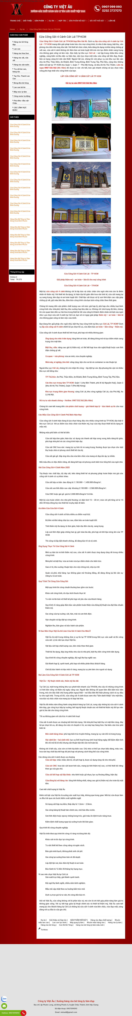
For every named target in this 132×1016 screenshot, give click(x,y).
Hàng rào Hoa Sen (21, 53)
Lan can (16, 49)
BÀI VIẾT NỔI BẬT (97, 21)
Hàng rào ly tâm (115, 922)
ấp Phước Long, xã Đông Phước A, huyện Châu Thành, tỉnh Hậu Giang (69, 1005)
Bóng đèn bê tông (21, 83)
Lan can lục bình (59, 922)
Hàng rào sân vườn (21, 65)
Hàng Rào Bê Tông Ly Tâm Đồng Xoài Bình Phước (20, 220)
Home (12, 29)
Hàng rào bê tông (48, 925)
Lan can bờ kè (19, 87)
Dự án (22, 29)
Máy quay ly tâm (77, 922)
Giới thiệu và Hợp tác (58, 920)
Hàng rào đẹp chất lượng (101, 920)
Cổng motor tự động (21, 96)
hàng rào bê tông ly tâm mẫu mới (90, 925)
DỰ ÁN (51, 21)
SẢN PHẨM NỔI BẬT (77, 21)
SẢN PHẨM (39, 21)
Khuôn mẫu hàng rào (96, 922)
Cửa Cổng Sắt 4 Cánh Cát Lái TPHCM (45, 29)
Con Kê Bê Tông (66, 925)
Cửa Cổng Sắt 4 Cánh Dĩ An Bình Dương (20, 125)
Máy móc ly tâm (20, 92)
